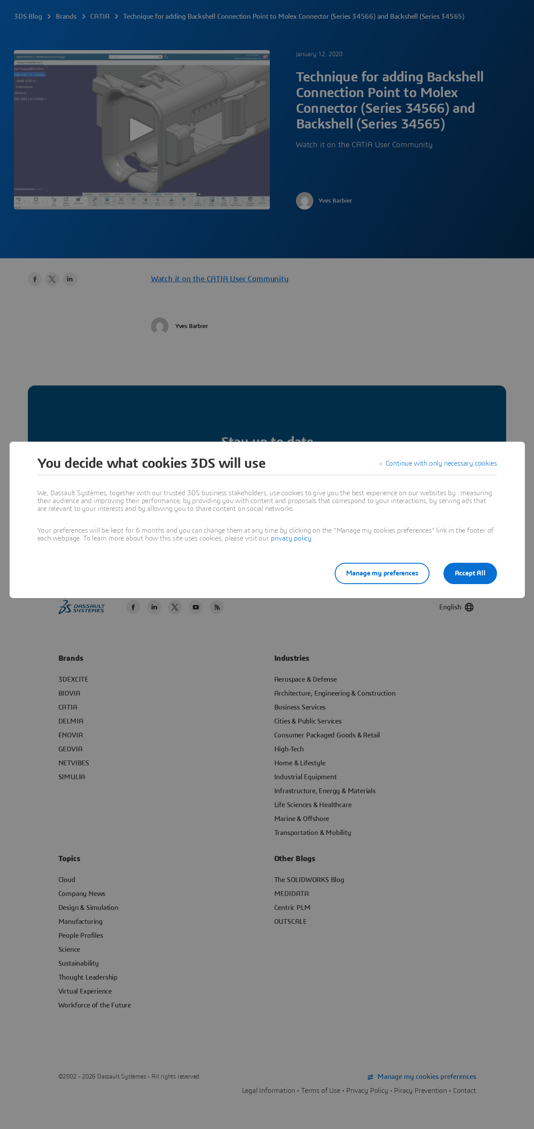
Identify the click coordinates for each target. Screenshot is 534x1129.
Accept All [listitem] (470, 573)
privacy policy (291, 538)
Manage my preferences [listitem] (382, 573)
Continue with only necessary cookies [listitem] (441, 463)
